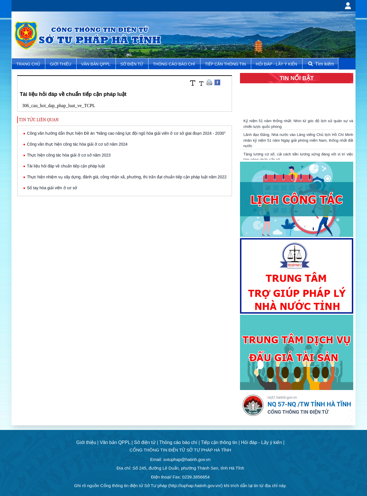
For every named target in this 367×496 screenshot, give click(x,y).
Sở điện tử (132, 64)
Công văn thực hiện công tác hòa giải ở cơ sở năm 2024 (77, 144)
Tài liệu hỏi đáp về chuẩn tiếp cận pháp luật (66, 166)
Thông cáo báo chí (174, 64)
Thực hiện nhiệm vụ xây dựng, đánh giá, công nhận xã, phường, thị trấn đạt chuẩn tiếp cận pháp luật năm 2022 (127, 177)
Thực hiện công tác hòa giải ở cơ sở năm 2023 (69, 155)
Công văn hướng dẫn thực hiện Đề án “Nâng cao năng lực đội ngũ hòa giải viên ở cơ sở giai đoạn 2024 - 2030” (126, 133)
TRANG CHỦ (28, 64)
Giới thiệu (61, 64)
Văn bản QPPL (95, 64)
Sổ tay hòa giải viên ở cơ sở (52, 188)
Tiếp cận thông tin (226, 64)
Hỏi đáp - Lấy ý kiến (276, 64)
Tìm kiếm (320, 63)
